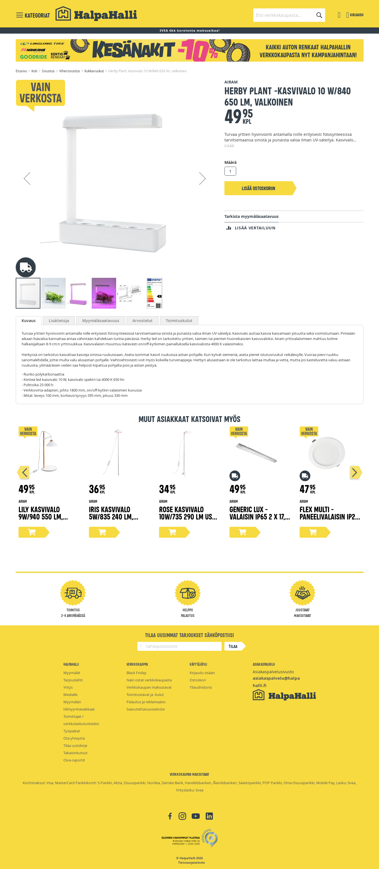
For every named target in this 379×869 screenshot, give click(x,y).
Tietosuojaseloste (191, 862)
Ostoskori (198, 679)
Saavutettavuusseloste (146, 709)
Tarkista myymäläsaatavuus (251, 216)
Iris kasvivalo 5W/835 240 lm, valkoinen (111, 516)
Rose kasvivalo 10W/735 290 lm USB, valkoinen (188, 516)
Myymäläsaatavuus (100, 320)
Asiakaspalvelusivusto (273, 671)
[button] (27, 178)
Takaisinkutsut (75, 752)
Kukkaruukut (94, 71)
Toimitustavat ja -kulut (145, 694)
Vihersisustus (70, 71)
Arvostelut (142, 320)
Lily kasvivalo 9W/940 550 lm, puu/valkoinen (41, 516)
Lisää (229, 145)
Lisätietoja (59, 320)
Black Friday (136, 672)
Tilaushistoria (201, 687)
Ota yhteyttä (74, 738)
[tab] (29, 320)
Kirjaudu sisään (202, 672)
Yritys (68, 687)
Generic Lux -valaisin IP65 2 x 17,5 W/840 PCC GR (258, 516)
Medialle (70, 694)
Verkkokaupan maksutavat (149, 687)
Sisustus (49, 71)
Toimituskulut (179, 320)
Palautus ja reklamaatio (146, 701)
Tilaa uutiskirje (75, 745)
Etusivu (22, 71)
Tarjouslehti (73, 679)
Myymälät (71, 672)
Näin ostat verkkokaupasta (149, 679)
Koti (34, 71)
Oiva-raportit (74, 760)
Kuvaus (29, 320)
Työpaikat (71, 730)
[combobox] (289, 15)
